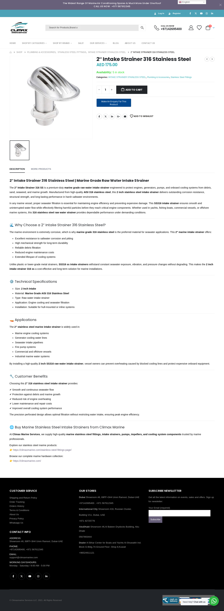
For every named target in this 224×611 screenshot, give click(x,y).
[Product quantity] (105, 90)
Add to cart (133, 89)
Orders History (17, 506)
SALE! (81, 43)
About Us (14, 514)
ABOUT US (130, 43)
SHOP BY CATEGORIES (33, 43)
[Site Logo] (27, 28)
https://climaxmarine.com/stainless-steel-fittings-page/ (42, 450)
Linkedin (46, 576)
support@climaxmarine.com (24, 557)
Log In (159, 13)
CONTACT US (148, 43)
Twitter (105, 116)
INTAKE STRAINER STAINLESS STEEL (127, 77)
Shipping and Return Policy (23, 497)
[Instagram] (206, 13)
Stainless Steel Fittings (181, 77)
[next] (212, 59)
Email (125, 116)
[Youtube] (201, 13)
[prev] (207, 59)
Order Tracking (17, 502)
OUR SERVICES (97, 43)
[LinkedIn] (212, 13)
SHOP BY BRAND (61, 43)
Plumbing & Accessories (158, 77)
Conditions (23, 510)
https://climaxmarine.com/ (27, 460)
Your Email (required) (179, 510)
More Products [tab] (41, 169)
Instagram (38, 576)
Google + (118, 116)
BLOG (116, 43)
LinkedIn (112, 116)
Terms (13, 510)
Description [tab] (17, 169)
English (184, 2)
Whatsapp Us (16, 522)
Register (174, 13)
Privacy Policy (17, 518)
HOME (13, 43)
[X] (196, 13)
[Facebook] (190, 13)
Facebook (99, 116)
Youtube (29, 576)
